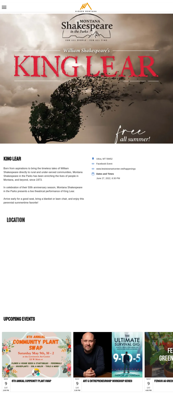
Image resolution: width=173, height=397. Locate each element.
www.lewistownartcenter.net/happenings (116, 169)
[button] (4, 7)
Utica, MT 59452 (104, 159)
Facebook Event (104, 163)
